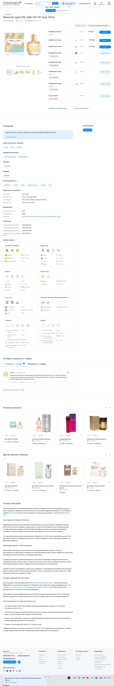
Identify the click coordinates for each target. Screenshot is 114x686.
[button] (40, 72)
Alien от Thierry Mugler (24, 585)
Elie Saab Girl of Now (11, 437)
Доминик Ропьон (47, 581)
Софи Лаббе (36, 581)
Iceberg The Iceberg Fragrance (96, 437)
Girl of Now (12, 511)
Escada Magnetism (65, 437)
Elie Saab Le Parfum (11, 484)
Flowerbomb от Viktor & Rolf (43, 585)
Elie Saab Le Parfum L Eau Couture (43, 484)
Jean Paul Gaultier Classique (41, 437)
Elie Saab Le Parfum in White (96, 484)
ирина (12, 370)
